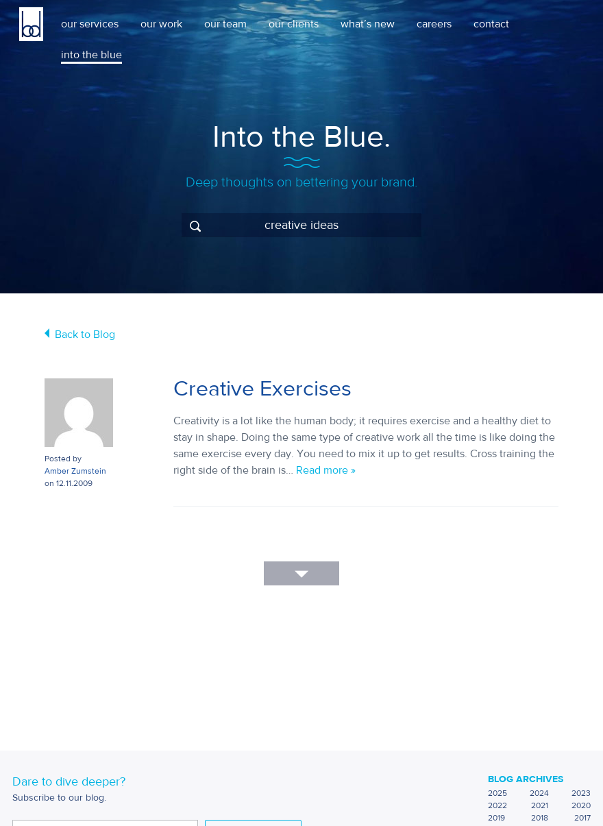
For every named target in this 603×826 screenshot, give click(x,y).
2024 (539, 793)
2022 (497, 805)
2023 (581, 793)
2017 (582, 817)
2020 (581, 805)
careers (434, 24)
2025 (497, 793)
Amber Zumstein (75, 470)
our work (161, 24)
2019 (496, 817)
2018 (539, 817)
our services (90, 24)
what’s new (368, 24)
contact (491, 24)
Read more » (326, 470)
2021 (539, 805)
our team (225, 24)
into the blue (91, 55)
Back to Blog (85, 334)
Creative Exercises (262, 388)
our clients (294, 24)
